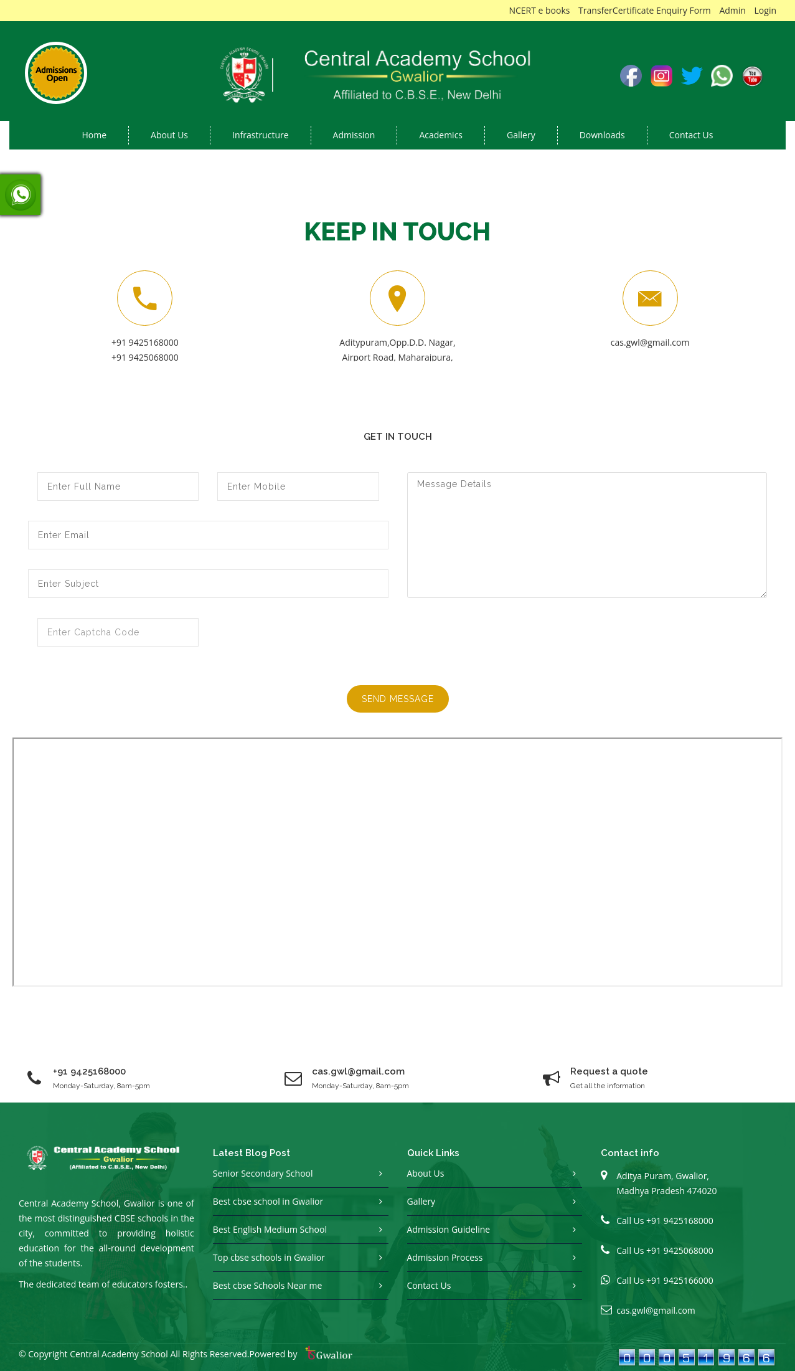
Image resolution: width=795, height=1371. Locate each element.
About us (169, 135)
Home (94, 135)
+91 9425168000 (145, 342)
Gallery (521, 135)
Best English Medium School (270, 1229)
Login (765, 10)
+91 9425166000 (679, 1280)
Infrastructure (260, 135)
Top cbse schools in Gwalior (269, 1257)
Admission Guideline (449, 1229)
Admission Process (445, 1257)
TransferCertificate (616, 10)
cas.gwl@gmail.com (650, 342)
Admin (732, 10)
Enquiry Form (683, 10)
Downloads (602, 135)
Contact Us (691, 135)
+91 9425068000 (145, 357)
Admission (354, 135)
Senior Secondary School (263, 1173)
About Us (426, 1173)
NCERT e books (539, 10)
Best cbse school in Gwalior (268, 1201)
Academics (441, 135)
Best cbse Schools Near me (267, 1285)
